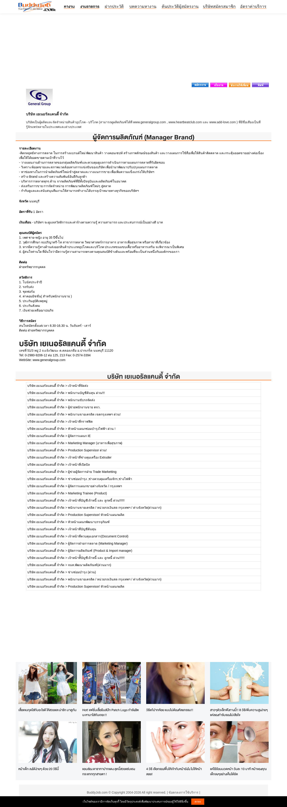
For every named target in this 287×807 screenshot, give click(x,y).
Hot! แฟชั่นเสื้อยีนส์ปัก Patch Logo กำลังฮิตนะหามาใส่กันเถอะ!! (110, 712)
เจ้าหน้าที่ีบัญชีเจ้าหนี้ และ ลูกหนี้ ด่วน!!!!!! (96, 558)
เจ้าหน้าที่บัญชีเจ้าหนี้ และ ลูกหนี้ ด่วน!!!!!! (96, 500)
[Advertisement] (143, 49)
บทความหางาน (142, 6)
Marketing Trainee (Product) (87, 493)
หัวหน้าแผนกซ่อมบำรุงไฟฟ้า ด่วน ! (91, 429)
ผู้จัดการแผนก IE (79, 436)
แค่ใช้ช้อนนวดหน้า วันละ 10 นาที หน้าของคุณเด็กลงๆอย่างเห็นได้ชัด (238, 771)
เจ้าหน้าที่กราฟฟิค (80, 421)
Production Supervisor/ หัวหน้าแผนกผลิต (96, 515)
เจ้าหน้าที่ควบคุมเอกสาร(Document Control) (98, 536)
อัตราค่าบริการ (253, 6)
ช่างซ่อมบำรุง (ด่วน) (82, 572)
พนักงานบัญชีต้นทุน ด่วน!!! (86, 393)
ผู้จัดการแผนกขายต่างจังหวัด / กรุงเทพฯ (95, 486)
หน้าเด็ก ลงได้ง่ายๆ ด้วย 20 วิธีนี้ (38, 768)
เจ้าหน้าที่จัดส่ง (78, 385)
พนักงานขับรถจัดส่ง (81, 400)
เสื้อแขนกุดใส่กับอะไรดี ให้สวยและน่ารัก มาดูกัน (47, 709)
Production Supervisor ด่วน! (87, 450)
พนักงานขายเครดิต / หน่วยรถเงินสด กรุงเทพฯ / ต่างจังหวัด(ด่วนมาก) (114, 507)
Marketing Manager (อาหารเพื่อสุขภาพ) (95, 443)
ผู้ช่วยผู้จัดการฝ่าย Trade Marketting (92, 472)
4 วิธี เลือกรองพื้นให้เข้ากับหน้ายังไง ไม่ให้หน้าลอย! (174, 771)
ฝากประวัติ (114, 6)
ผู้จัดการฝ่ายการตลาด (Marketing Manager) (98, 543)
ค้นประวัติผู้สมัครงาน (180, 6)
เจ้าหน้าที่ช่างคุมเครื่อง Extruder (89, 457)
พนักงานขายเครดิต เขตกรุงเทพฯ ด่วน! (94, 414)
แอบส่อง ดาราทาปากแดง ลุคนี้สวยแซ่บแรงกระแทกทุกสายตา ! (108, 771)
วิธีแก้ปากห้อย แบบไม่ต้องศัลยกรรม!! (169, 709)
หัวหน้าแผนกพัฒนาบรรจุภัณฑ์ (89, 522)
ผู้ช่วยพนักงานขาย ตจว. (84, 407)
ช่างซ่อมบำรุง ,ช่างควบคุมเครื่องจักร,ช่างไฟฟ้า (100, 479)
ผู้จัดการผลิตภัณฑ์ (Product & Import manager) (100, 550)
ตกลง (198, 801)
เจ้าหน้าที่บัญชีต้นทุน (82, 529)
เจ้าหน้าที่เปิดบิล (79, 464)
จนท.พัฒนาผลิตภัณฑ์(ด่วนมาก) (89, 565)
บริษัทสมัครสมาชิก (219, 6)
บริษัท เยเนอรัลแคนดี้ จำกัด (143, 376)
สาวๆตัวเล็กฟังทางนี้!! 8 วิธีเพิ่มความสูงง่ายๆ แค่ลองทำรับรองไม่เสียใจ (239, 712)
